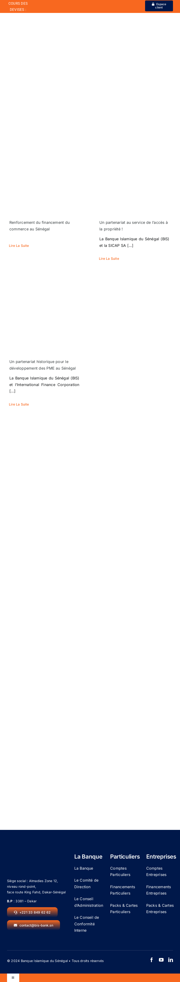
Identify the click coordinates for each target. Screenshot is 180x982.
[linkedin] (170, 960)
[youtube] (161, 960)
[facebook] (151, 960)
